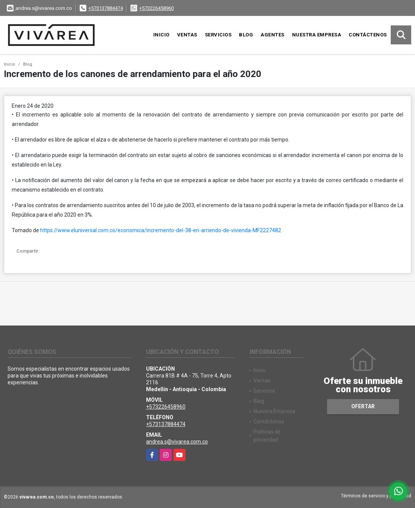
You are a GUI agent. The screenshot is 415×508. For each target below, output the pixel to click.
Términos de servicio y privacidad (376, 496)
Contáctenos (368, 35)
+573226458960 (156, 8)
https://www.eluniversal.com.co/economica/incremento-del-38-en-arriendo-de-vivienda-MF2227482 (160, 230)
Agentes (273, 35)
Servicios (218, 35)
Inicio (161, 35)
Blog (246, 35)
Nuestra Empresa (316, 35)
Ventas (187, 35)
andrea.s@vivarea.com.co (177, 442)
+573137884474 (105, 8)
